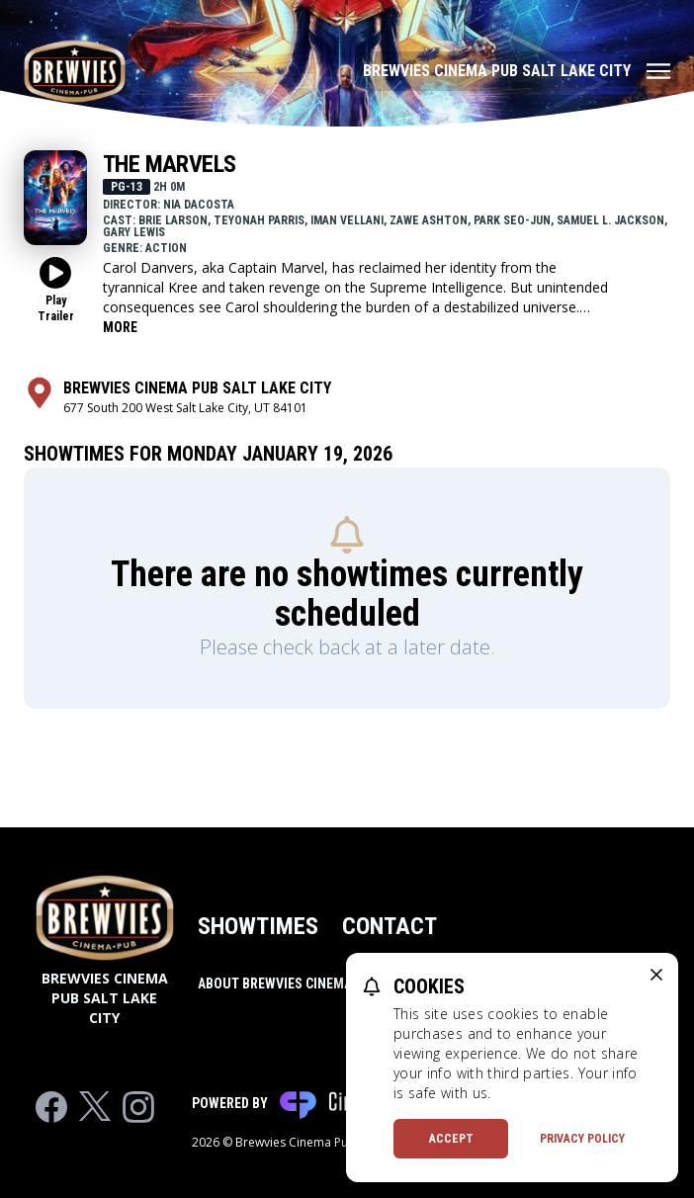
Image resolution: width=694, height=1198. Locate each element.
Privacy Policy (582, 1139)
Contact (389, 926)
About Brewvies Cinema (275, 983)
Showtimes (258, 926)
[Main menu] (516, 71)
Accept (451, 1139)
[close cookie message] (656, 974)
